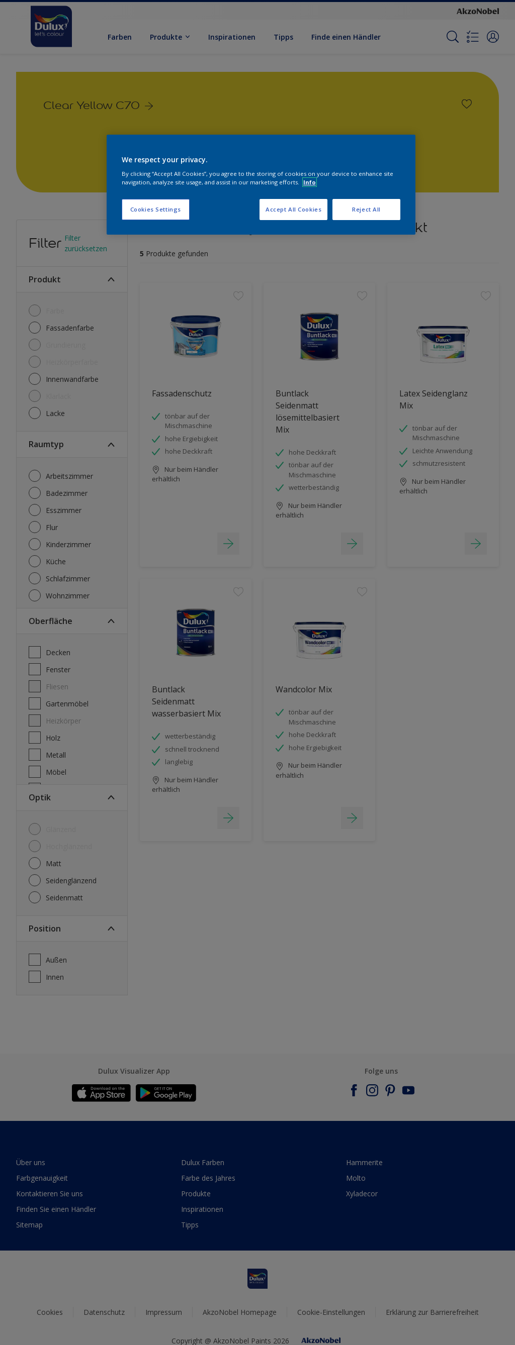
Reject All (366, 209)
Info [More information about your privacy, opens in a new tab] (309, 182)
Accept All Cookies (293, 209)
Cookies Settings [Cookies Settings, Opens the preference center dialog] (155, 209)
